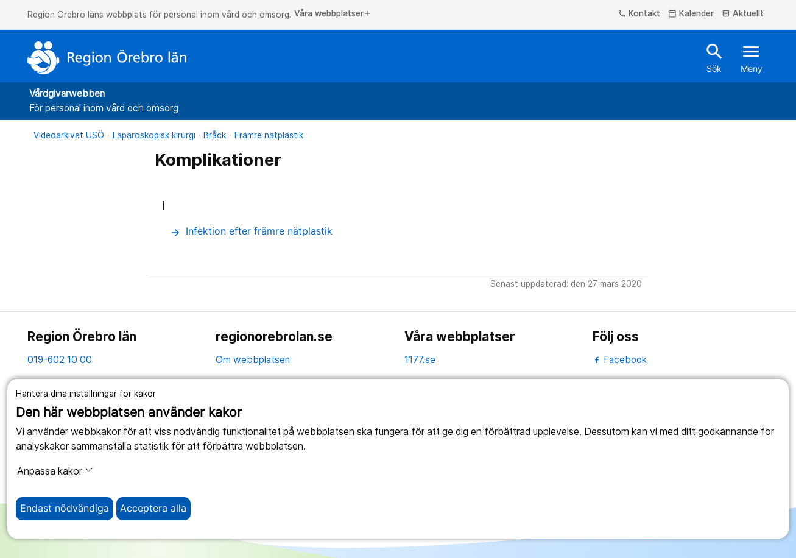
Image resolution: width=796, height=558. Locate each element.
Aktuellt (743, 14)
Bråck (214, 135)
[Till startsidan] (107, 57)
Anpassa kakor (55, 471)
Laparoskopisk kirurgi (154, 135)
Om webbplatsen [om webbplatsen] (253, 360)
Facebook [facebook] (620, 360)
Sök (714, 57)
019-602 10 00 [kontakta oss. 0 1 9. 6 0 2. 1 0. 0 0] (59, 360)
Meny (752, 57)
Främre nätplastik (268, 135)
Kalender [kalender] (691, 14)
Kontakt (639, 14)
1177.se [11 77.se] (419, 360)
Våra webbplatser (333, 14)
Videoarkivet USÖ (68, 135)
